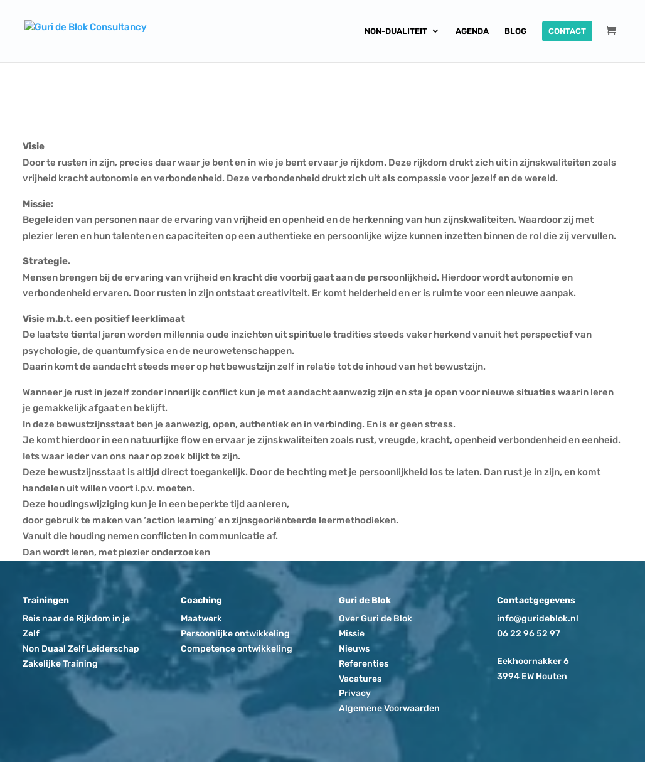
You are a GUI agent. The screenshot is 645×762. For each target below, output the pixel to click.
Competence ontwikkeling (236, 648)
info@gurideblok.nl (537, 618)
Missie (352, 633)
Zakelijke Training (60, 663)
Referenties (363, 663)
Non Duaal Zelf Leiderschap (81, 648)
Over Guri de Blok (375, 618)
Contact (567, 31)
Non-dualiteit (396, 31)
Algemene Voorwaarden (389, 708)
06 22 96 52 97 (528, 633)
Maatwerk (201, 618)
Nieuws (354, 648)
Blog (515, 31)
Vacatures (360, 678)
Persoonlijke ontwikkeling (235, 633)
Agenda (472, 31)
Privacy (355, 693)
